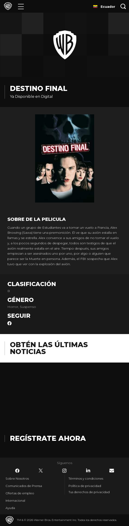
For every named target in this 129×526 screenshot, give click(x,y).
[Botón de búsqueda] (123, 6)
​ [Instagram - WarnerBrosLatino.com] (64, 471)
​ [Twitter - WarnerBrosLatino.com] (41, 471)
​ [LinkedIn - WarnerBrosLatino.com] (88, 470)
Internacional (15, 500)
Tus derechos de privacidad (89, 492)
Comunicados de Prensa (24, 486)
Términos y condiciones (86, 478)
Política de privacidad (85, 486)
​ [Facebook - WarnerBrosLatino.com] (17, 471)
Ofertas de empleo (20, 493)
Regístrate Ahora (48, 438)
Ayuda (10, 508)
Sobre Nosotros (17, 478)
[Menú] (21, 6)
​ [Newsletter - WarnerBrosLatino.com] (111, 470)
